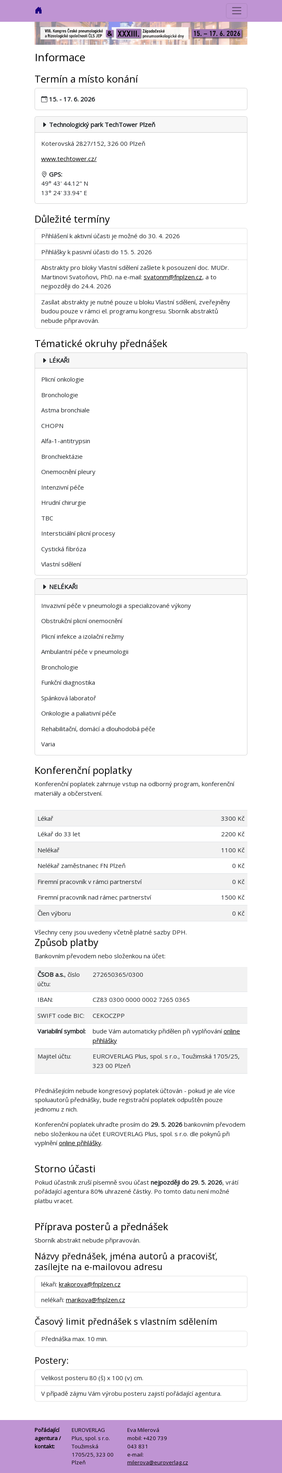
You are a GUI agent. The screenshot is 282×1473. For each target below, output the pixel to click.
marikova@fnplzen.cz (95, 1300)
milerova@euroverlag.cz (157, 1462)
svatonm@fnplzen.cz (173, 277)
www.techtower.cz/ (69, 158)
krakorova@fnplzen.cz (90, 1284)
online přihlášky (80, 1143)
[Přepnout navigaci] (237, 11)
